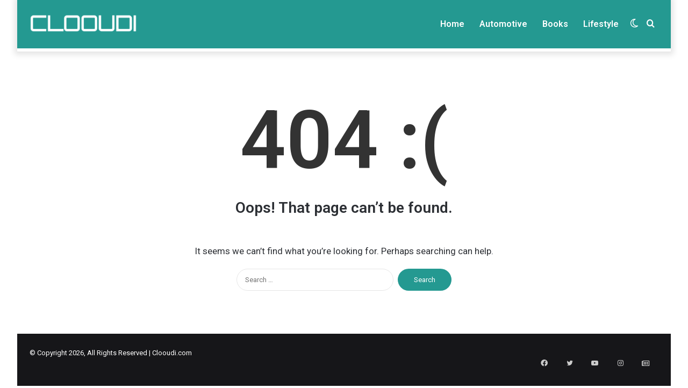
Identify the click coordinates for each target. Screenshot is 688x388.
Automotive (503, 24)
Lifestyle (601, 24)
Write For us (471, 58)
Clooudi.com (172, 368)
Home (452, 24)
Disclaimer (636, 58)
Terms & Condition (581, 58)
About (432, 58)
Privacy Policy (521, 58)
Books (555, 24)
